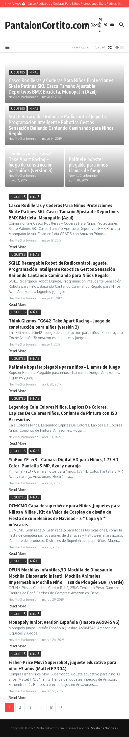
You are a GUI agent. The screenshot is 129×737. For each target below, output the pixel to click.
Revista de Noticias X (104, 728)
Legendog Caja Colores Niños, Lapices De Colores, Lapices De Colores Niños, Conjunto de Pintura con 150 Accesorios (63, 413)
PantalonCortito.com (47, 25)
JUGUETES (17, 72)
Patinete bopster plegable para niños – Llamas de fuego (90, 165)
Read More (17, 247)
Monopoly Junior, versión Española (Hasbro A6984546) (64, 622)
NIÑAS (33, 72)
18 (51, 707)
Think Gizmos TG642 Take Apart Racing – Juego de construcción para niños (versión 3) (30, 161)
